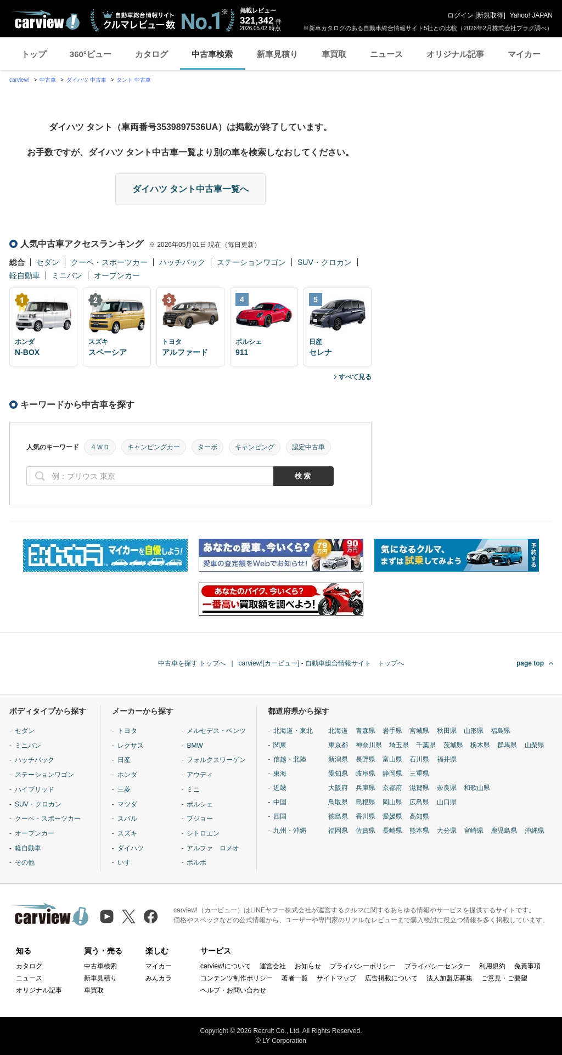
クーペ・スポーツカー (109, 262)
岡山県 (392, 802)
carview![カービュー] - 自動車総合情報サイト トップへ (321, 663)
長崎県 (392, 830)
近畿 (279, 788)
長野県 (365, 759)
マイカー (524, 54)
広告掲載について (391, 978)
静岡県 (392, 773)
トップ (33, 54)
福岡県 (338, 830)
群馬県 (507, 745)
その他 (25, 862)
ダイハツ (130, 848)
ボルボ (196, 862)
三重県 (419, 773)
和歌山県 (477, 788)
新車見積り (277, 54)
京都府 (392, 788)
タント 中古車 (133, 80)
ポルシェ (200, 804)
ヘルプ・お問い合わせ (233, 990)
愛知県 (338, 773)
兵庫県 (365, 788)
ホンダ (127, 774)
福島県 (500, 731)
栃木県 (480, 745)
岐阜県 (365, 773)
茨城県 (453, 745)
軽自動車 (24, 275)
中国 (279, 802)
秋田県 (447, 731)
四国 (279, 816)
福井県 (447, 759)
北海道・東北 (293, 731)
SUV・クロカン (324, 262)
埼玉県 (399, 745)
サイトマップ (336, 978)
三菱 (124, 789)
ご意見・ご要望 (504, 978)
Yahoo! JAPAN (531, 15)
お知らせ (308, 966)
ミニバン (67, 275)
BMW (195, 745)
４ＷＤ (100, 447)
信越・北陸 (289, 759)
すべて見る (355, 377)
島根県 (365, 802)
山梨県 (534, 745)
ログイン (460, 15)
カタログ (151, 54)
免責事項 (527, 966)
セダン (47, 262)
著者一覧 (295, 978)
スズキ (127, 833)
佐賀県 (365, 830)
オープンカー (117, 275)
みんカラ (158, 978)
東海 (279, 773)
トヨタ (127, 731)
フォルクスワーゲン (216, 760)
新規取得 (490, 15)
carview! (19, 80)
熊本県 (419, 830)
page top (530, 663)
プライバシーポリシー (363, 966)
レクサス (130, 745)
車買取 (334, 54)
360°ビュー (90, 54)
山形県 (474, 731)
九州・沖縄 (289, 830)
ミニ (193, 789)
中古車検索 (212, 54)
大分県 (447, 830)
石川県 (419, 759)
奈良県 (447, 788)
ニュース (386, 54)
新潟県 (338, 759)
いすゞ (127, 862)
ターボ (207, 447)
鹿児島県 (504, 830)
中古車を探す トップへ (192, 663)
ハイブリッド (34, 789)
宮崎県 (474, 830)
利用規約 (492, 966)
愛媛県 (392, 816)
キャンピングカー (153, 447)
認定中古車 (308, 447)
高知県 (419, 816)
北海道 (338, 731)
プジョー (200, 818)
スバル (127, 818)
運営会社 (273, 966)
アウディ (200, 774)
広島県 (419, 802)
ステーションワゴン (251, 262)
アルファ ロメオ (213, 848)
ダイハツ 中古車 (86, 80)
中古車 (48, 80)
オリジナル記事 (455, 54)
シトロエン (203, 833)
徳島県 (338, 816)
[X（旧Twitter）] (129, 916)
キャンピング (254, 447)
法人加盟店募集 (449, 978)
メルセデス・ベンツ (216, 731)
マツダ (127, 804)
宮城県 (419, 731)
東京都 (338, 745)
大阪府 (338, 788)
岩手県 (392, 731)
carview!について (225, 966)
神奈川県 (369, 745)
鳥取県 (338, 802)
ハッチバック (182, 262)
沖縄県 (534, 830)
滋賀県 (419, 788)
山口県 (447, 802)
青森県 (365, 731)
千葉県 (426, 745)
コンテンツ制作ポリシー (236, 978)
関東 (279, 745)
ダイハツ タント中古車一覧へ (190, 189)
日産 (124, 760)
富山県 (392, 759)
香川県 (365, 816)
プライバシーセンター (437, 966)
